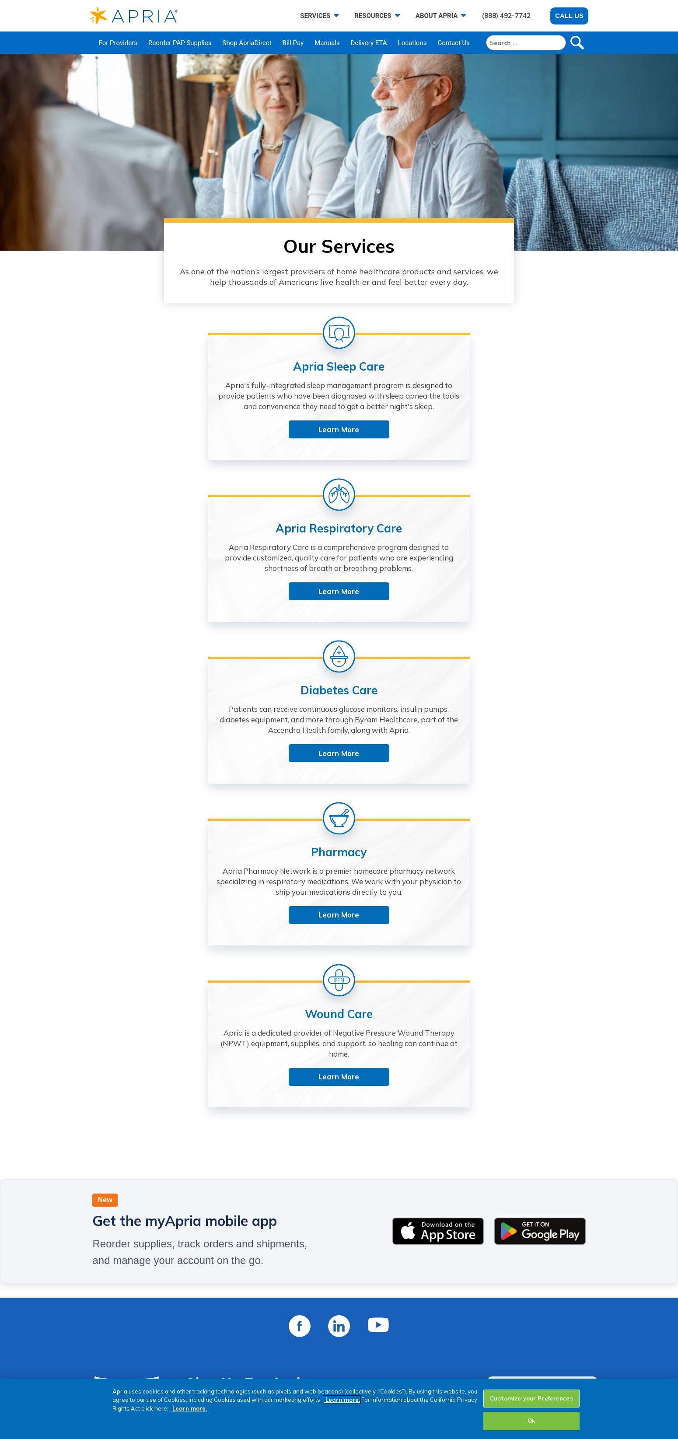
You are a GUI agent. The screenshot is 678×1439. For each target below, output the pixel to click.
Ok (531, 1420)
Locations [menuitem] (412, 43)
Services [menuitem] (167, 1307)
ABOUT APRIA (437, 16)
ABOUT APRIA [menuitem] (178, 1280)
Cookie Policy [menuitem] (434, 1307)
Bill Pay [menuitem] (293, 43)
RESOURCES (372, 16)
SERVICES (315, 16)
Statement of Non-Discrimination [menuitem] (468, 1364)
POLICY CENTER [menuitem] (440, 1280)
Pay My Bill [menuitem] (285, 1296)
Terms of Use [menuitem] (434, 1318)
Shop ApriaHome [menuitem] (295, 1364)
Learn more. (342, 1399)
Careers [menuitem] (166, 1330)
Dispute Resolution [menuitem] (443, 1353)
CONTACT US (538, 1092)
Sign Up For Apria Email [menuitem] (307, 1375)
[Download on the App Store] (438, 818)
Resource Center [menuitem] (295, 1330)
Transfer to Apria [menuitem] (295, 1318)
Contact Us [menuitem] (453, 43)
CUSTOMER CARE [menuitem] (297, 1280)
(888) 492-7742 (506, 15)
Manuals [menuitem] (327, 43)
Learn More (172, 460)
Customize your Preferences (531, 1398)
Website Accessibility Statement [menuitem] (467, 1330)
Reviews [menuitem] (167, 1353)
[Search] (526, 42)
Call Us (569, 15)
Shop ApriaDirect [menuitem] (246, 43)
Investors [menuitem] (169, 1341)
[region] (339, 1409)
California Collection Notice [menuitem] (458, 1375)
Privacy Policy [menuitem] (435, 1296)
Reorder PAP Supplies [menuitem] (179, 43)
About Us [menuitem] (169, 1296)
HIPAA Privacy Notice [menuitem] (448, 1341)
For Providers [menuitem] (118, 43)
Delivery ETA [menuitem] (369, 43)
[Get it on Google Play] (540, 818)
